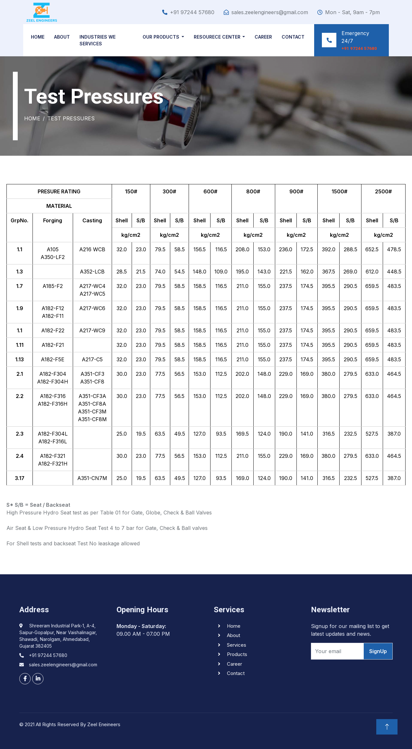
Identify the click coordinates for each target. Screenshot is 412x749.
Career (262, 37)
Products (237, 654)
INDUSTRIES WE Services (99, 40)
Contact (292, 37)
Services (236, 645)
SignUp (378, 651)
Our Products (160, 37)
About (63, 37)
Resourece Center (216, 37)
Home (39, 37)
